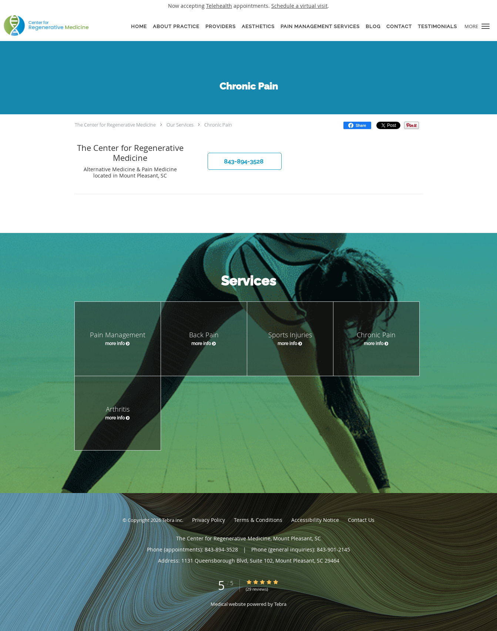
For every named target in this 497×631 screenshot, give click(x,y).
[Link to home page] (44, 25)
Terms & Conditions (258, 519)
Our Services (180, 124)
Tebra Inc (172, 520)
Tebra (280, 604)
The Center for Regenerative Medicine (115, 124)
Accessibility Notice (315, 519)
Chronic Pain (218, 124)
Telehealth (219, 5)
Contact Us (361, 519)
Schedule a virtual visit (299, 5)
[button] (485, 26)
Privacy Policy (208, 519)
